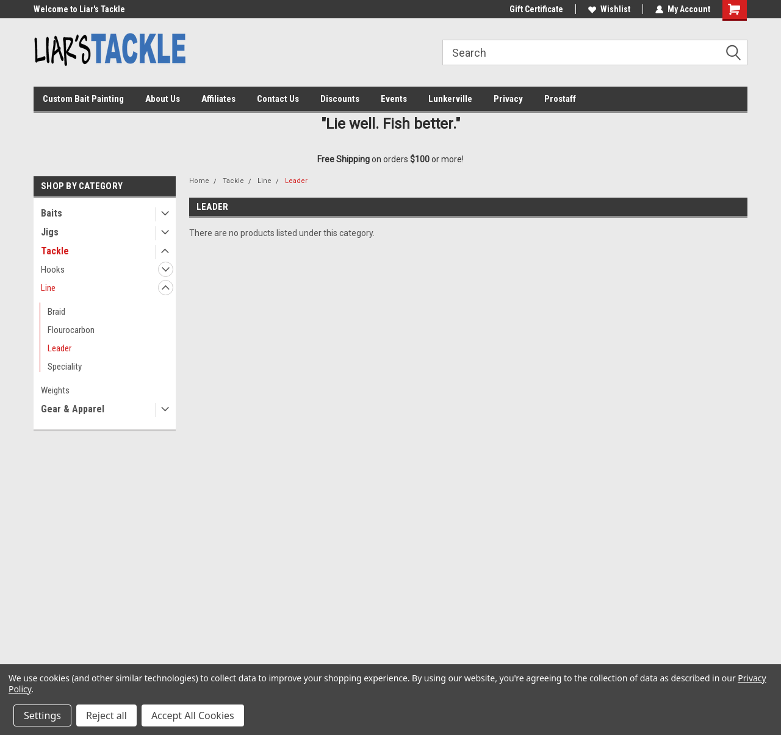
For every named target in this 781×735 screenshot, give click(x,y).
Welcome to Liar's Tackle (79, 9)
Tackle (55, 251)
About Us (162, 98)
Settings (42, 715)
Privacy (508, 98)
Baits (51, 213)
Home (199, 181)
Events (394, 98)
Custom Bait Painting (83, 98)
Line (48, 287)
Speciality (65, 366)
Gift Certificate (536, 9)
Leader (59, 348)
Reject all (106, 715)
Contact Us (278, 98)
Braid (56, 311)
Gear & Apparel (72, 409)
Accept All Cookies (192, 715)
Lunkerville (450, 98)
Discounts (339, 98)
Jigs (50, 232)
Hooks (53, 269)
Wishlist (609, 9)
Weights (55, 390)
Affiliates (218, 98)
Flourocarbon (71, 329)
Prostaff (560, 98)
